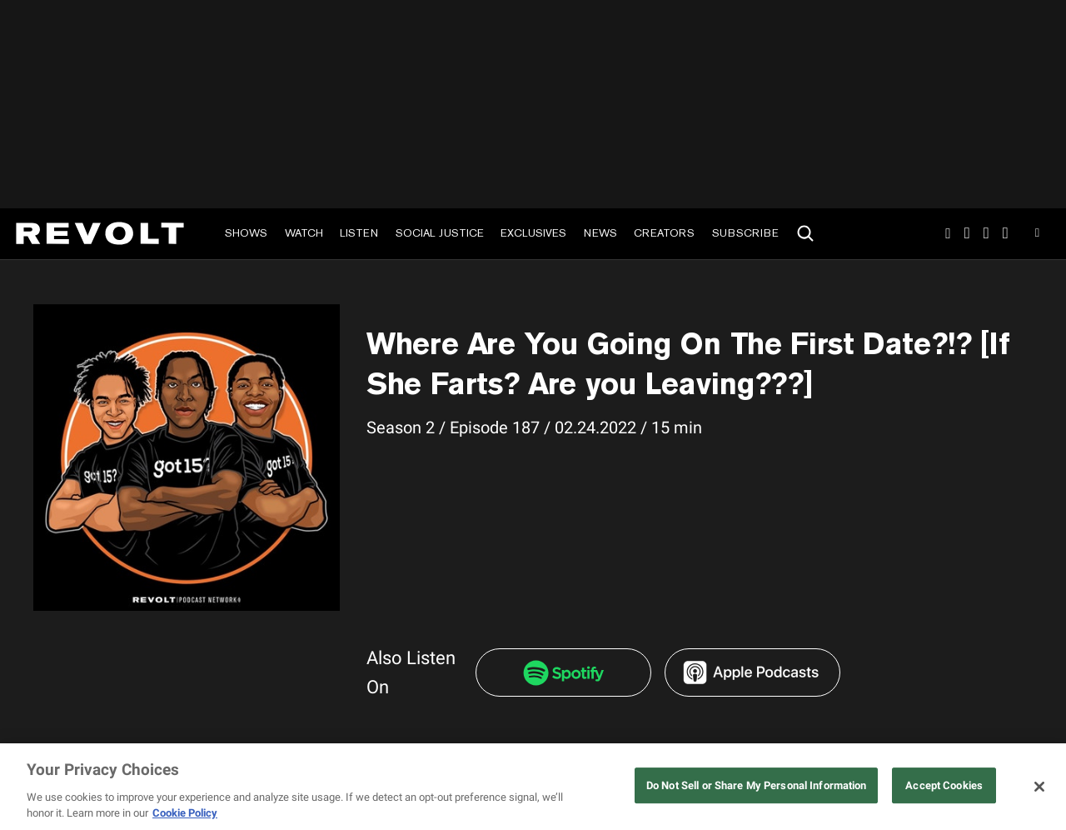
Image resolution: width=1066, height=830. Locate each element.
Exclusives (533, 233)
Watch (304, 233)
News (600, 233)
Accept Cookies (944, 785)
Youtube (1037, 235)
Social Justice (440, 233)
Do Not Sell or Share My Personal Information (756, 785)
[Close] (1039, 786)
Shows (246, 233)
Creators (664, 233)
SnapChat (986, 233)
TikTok (967, 233)
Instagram (947, 233)
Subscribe (745, 233)
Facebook (1006, 233)
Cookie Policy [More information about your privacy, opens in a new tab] (184, 813)
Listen (359, 233)
